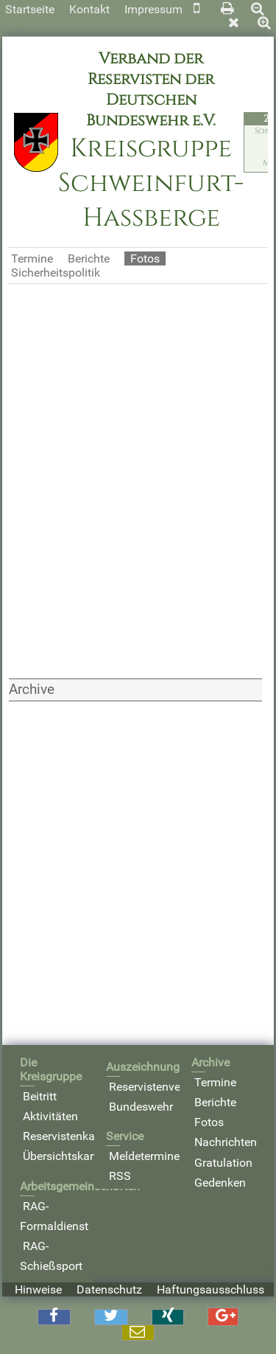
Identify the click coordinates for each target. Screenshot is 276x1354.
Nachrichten (225, 1142)
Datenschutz (109, 1289)
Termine (32, 258)
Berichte (89, 258)
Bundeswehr (141, 1107)
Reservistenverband (159, 1087)
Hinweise (38, 1289)
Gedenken (220, 1183)
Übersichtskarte (63, 1156)
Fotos (209, 1122)
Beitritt (40, 1096)
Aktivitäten (50, 1116)
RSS (120, 1176)
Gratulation (223, 1163)
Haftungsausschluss (210, 1289)
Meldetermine (144, 1156)
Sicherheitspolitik (55, 272)
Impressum (153, 9)
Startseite (29, 9)
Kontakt (89, 9)
